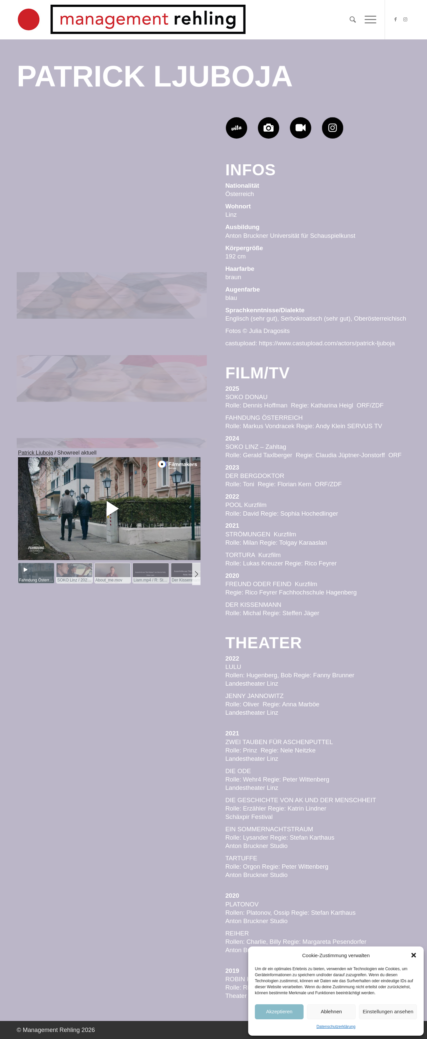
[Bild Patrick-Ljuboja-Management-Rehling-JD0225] (175, 406)
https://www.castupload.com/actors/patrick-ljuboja (327, 343)
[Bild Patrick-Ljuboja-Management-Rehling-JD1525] (175, 324)
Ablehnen (331, 1011)
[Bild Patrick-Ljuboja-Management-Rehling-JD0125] (111, 158)
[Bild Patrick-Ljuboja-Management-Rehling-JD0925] (48, 324)
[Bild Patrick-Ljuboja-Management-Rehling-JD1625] (48, 241)
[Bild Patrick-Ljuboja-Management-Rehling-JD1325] (175, 241)
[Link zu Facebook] (395, 19)
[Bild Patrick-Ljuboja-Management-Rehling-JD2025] (111, 406)
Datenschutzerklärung (336, 1026)
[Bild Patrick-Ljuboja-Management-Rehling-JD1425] (111, 324)
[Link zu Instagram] (405, 19)
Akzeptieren (279, 1011)
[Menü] (368, 19)
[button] (413, 955)
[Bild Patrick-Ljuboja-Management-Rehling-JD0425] (48, 406)
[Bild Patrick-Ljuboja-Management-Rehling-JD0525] (111, 241)
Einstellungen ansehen (388, 1011)
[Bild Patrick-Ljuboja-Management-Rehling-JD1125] (175, 158)
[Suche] (352, 19)
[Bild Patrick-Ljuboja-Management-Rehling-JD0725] (48, 158)
